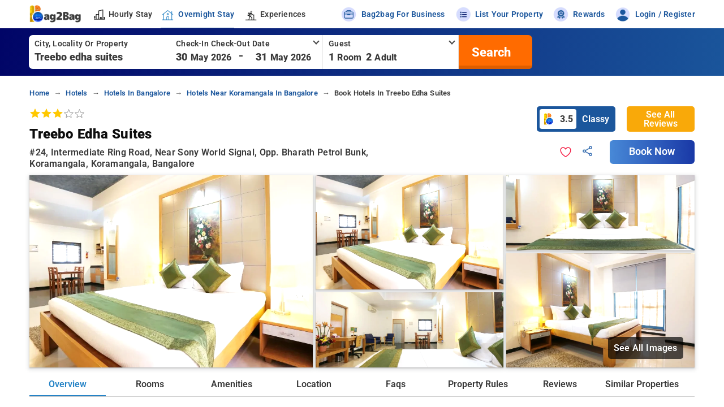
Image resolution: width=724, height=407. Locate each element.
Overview (68, 384)
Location (313, 384)
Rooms (150, 384)
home (39, 93)
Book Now (652, 151)
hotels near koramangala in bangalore (252, 93)
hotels (76, 93)
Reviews (560, 384)
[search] (489, 52)
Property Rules (478, 384)
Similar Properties (642, 384)
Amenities (231, 384)
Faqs (396, 384)
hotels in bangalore (137, 93)
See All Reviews (661, 119)
